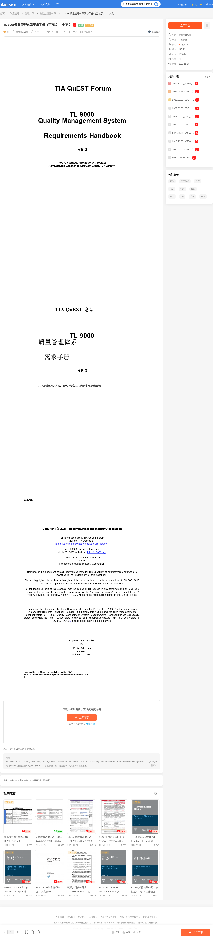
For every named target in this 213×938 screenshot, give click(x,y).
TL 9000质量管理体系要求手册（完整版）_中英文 (87, 13)
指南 (182, 189)
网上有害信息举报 (108, 917)
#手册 (12, 749)
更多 (157, 793)
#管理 (18, 749)
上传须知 (93, 917)
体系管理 (14, 13)
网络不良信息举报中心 (130, 917)
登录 (209, 4)
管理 (172, 181)
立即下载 (81, 718)
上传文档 (181, 4)
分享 (137, 932)
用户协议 (82, 917)
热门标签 (173, 174)
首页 (2, 13)
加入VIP (196, 4)
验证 (172, 196)
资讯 (58, 4)
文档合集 (45, 4)
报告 (193, 189)
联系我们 (71, 917)
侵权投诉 (154, 31)
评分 (116, 932)
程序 (198, 181)
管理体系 (29, 13)
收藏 (126, 932)
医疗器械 (185, 181)
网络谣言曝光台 (150, 917)
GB (182, 196)
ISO (171, 189)
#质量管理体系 (28, 749)
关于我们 (60, 917)
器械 (192, 196)
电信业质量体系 (48, 13)
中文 (203, 196)
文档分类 (28, 4)
